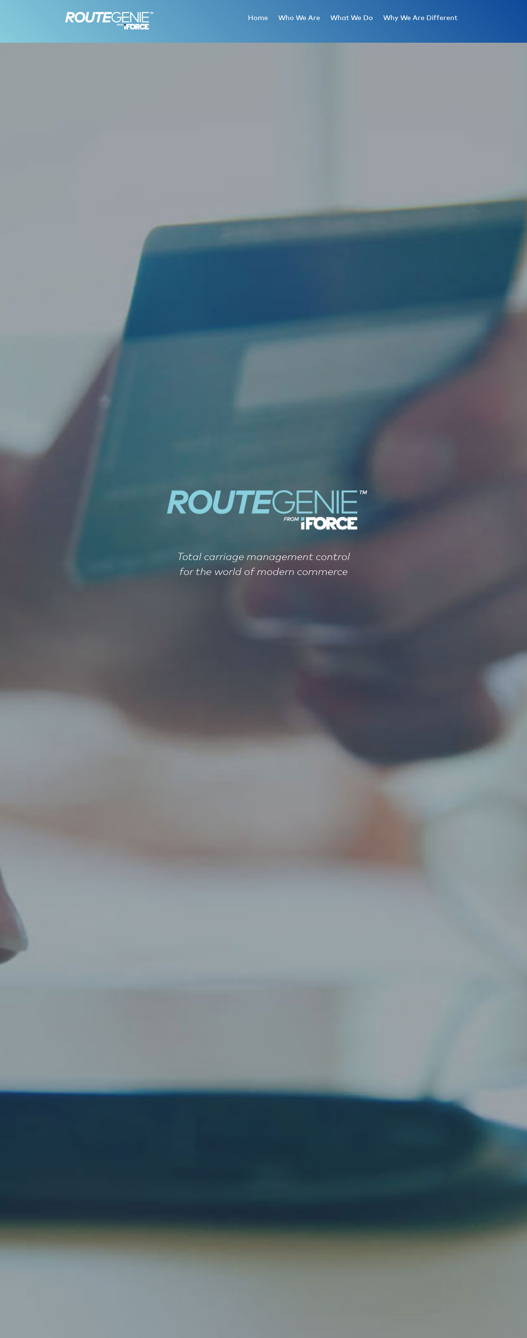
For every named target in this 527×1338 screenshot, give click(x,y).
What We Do (351, 18)
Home (258, 18)
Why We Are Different (420, 18)
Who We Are (299, 18)
